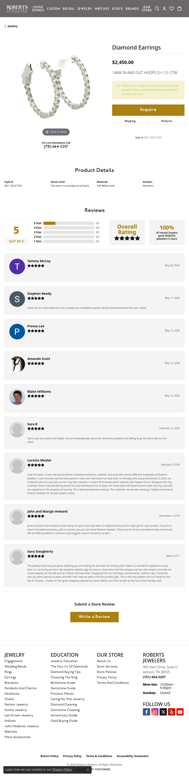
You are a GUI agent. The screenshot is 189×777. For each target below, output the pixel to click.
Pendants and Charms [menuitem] (21, 688)
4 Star (38, 228)
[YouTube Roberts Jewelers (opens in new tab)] (180, 711)
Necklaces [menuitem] (12, 694)
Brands (132, 8)
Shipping (130, 121)
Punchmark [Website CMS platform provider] (102, 769)
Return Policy (49, 756)
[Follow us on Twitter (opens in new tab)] (163, 711)
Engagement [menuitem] (14, 661)
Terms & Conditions (99, 756)
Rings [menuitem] (8, 672)
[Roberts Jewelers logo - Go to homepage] (18, 8)
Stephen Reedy (39, 293)
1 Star (38, 241)
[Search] (157, 8)
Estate (117, 8)
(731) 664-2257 (56, 147)
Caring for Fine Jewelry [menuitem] (68, 699)
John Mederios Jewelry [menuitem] (22, 726)
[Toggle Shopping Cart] (179, 8)
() (97, 223)
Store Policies (107, 672)
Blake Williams (39, 391)
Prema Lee (35, 326)
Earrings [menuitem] (10, 677)
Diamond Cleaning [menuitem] (64, 704)
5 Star (38, 223)
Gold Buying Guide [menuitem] (64, 721)
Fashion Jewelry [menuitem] (16, 704)
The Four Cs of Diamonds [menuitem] (69, 666)
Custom (53, 8)
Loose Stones (38, 8)
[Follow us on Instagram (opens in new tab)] (154, 711)
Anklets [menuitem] (10, 721)
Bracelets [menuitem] (11, 683)
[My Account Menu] (164, 8)
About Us (104, 661)
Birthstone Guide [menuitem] (63, 683)
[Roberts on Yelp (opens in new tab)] (171, 711)
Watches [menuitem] (11, 732)
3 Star (38, 232)
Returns (166, 121)
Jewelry (85, 8)
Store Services (107, 666)
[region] (56, 85)
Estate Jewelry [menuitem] (16, 710)
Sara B (32, 424)
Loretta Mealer (39, 460)
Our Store (147, 8)
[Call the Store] (154, 677)
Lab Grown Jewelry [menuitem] (19, 715)
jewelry (13, 26)
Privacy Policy (107, 677)
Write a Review (94, 617)
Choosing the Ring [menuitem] (64, 677)
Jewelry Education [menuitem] (64, 661)
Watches (102, 8)
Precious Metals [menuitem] (62, 694)
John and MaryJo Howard (47, 511)
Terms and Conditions (113, 683)
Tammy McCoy (39, 261)
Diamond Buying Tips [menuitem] (66, 672)
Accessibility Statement (132, 756)
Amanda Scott (38, 358)
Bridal (69, 8)
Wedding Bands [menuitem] (15, 666)
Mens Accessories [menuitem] (18, 737)
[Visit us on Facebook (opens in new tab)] (146, 711)
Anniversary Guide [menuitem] (64, 715)
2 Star (38, 237)
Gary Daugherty (40, 551)
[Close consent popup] (88, 769)
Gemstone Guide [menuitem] (63, 688)
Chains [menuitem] (9, 699)
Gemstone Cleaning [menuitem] (65, 710)
